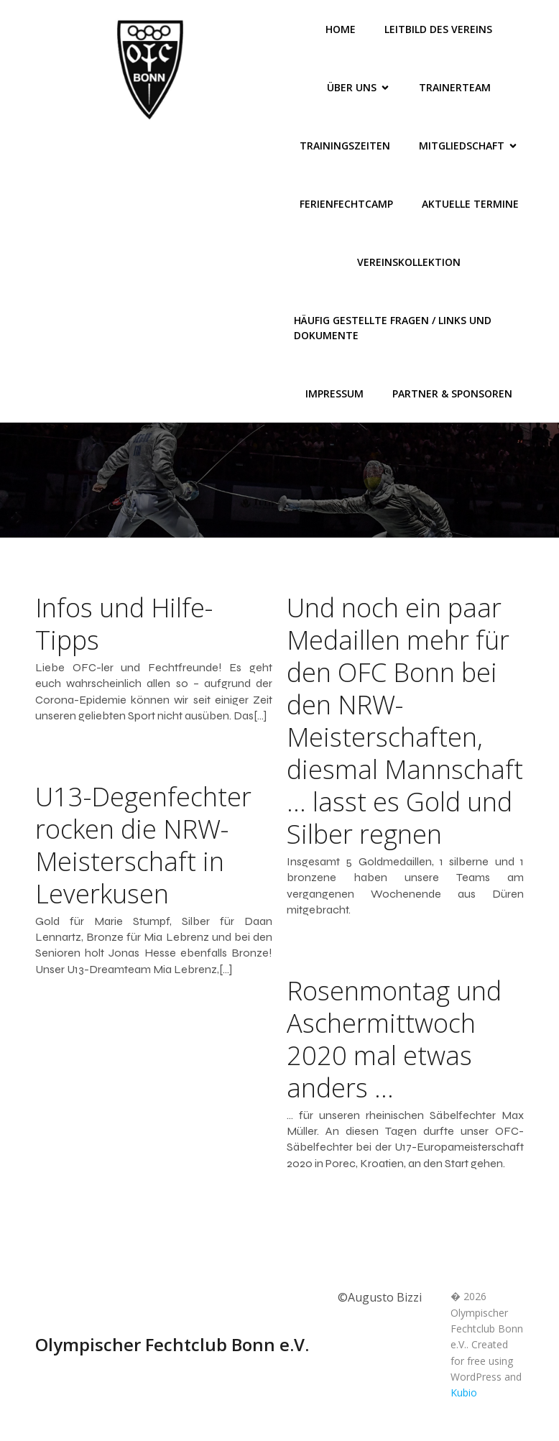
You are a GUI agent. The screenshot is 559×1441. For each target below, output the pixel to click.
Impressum (334, 393)
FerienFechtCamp (346, 204)
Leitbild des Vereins (438, 29)
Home (340, 29)
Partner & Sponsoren (452, 393)
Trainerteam (455, 87)
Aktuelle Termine (470, 204)
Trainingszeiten (345, 145)
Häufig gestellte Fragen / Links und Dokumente (394, 327)
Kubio (464, 1392)
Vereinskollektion (409, 262)
